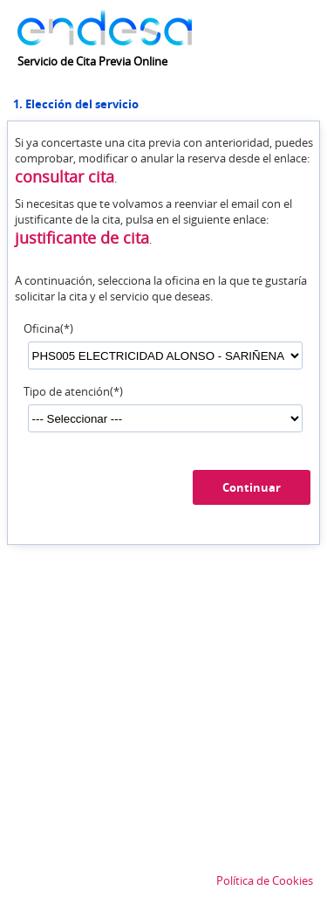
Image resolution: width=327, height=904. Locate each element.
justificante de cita (82, 237)
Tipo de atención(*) (73, 391)
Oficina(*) (48, 328)
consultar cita (64, 176)
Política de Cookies (264, 880)
